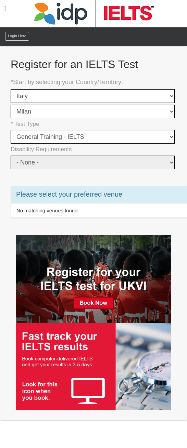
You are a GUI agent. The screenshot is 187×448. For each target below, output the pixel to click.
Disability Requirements (41, 149)
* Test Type (25, 124)
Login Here (17, 36)
